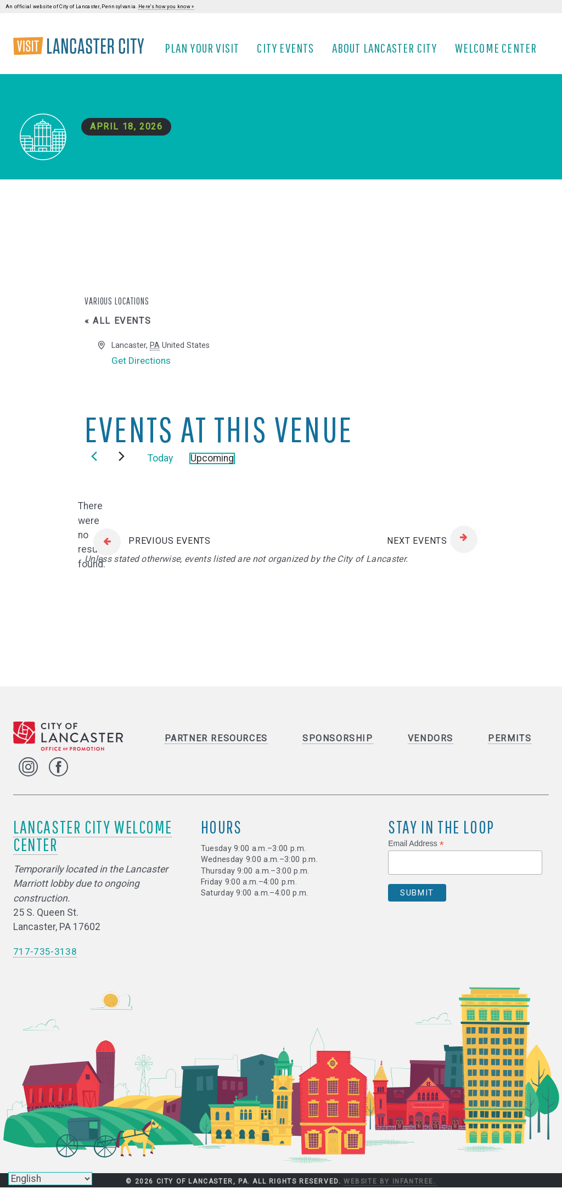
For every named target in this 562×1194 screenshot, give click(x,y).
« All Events (118, 327)
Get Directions (142, 367)
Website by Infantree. (390, 1187)
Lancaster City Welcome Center (92, 842)
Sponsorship (337, 745)
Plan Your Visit (205, 51)
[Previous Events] (94, 462)
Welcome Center (499, 51)
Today (160, 464)
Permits (509, 745)
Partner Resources (216, 745)
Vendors (430, 745)
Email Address (416, 850)
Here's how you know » (166, 6)
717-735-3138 (45, 958)
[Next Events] (121, 462)
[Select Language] (50, 1178)
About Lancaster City (387, 51)
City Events (288, 51)
